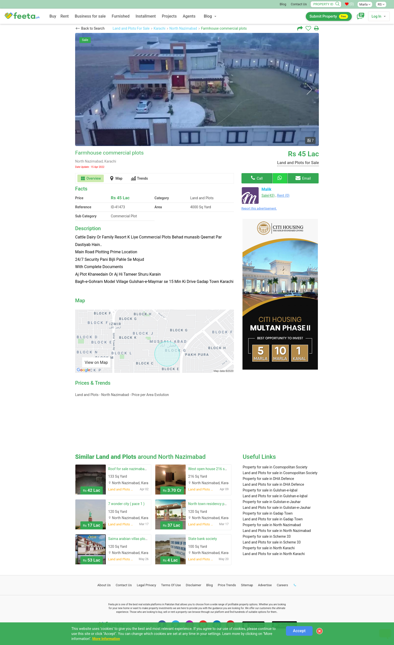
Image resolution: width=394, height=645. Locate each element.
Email (303, 177)
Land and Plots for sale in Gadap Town (273, 519)
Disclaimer (193, 585)
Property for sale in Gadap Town (268, 513)
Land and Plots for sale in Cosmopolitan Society (280, 473)
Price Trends (227, 585)
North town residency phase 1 (211, 504)
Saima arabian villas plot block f (133, 539)
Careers (282, 585)
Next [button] (309, 89)
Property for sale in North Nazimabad (272, 525)
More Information (106, 639)
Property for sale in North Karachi (269, 548)
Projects (169, 16)
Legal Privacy (146, 585)
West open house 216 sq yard (211, 469)
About (104, 585)
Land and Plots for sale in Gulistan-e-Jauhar (277, 508)
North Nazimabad (183, 28)
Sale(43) (268, 195)
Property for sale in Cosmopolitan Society (275, 467)
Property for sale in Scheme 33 (267, 536)
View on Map (96, 362)
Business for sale (90, 16)
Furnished (121, 16)
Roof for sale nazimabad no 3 (131, 469)
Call (257, 177)
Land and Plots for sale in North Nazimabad (277, 531)
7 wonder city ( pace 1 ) (126, 504)
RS (381, 4)
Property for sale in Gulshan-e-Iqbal (270, 490)
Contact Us (299, 4)
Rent (65, 16)
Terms (171, 585)
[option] (197, 89)
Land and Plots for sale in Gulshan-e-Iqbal (275, 496)
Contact (124, 585)
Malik (266, 189)
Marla (364, 4)
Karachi (159, 28)
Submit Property (329, 16)
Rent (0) (283, 195)
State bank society (202, 539)
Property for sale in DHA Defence (268, 479)
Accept (299, 630)
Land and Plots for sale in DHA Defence (273, 484)
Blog (283, 4)
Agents (189, 16)
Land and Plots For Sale (131, 28)
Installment (145, 16)
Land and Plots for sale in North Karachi (274, 554)
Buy (53, 16)
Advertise (265, 585)
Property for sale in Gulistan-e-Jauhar (272, 502)
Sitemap (247, 585)
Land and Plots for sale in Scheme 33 (272, 542)
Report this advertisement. (259, 208)
